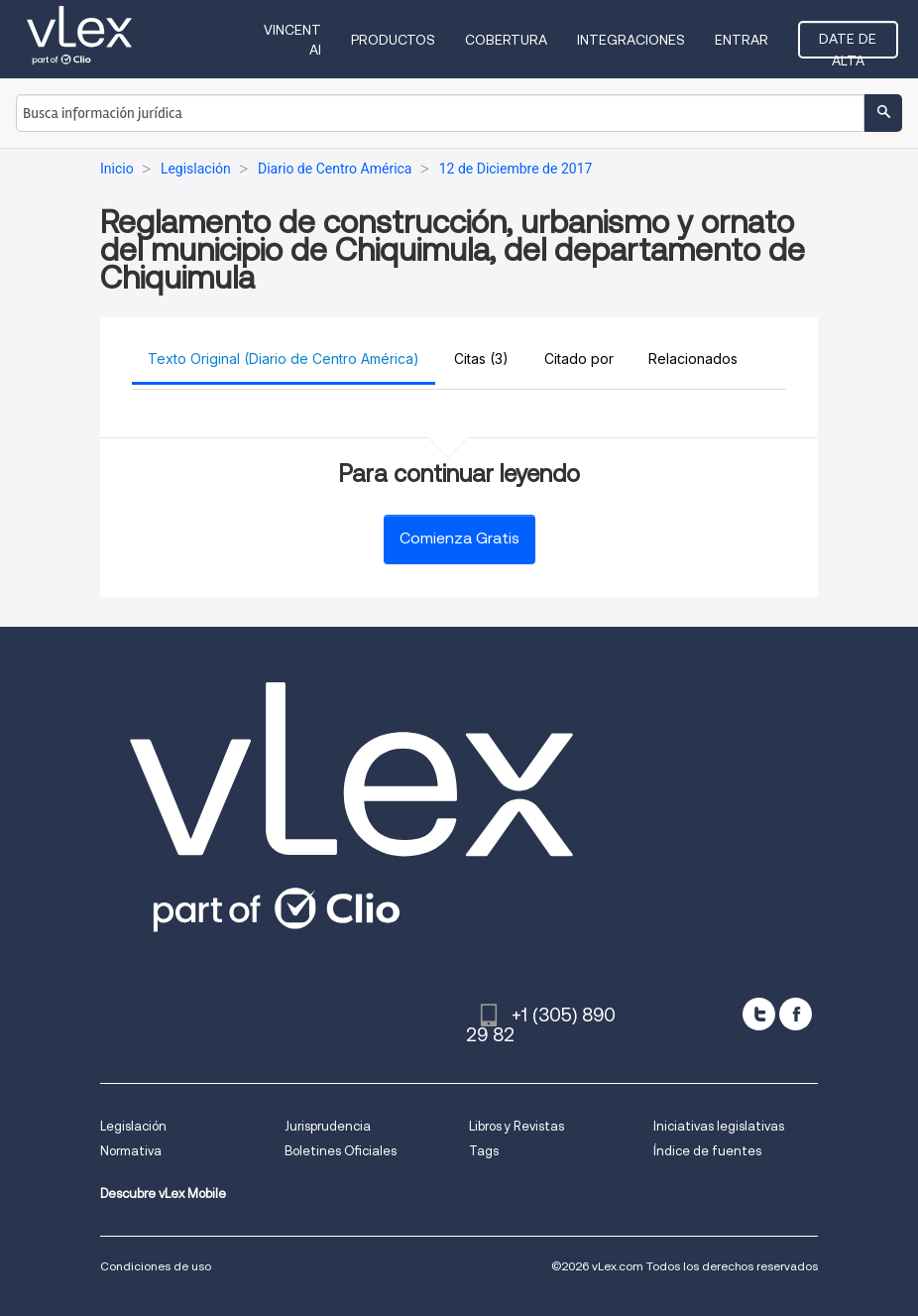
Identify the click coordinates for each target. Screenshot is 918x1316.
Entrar (741, 40)
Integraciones (631, 40)
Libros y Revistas (516, 1126)
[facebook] (795, 1014)
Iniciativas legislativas (718, 1126)
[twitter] (759, 1014)
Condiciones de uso (155, 1265)
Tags (484, 1150)
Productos (393, 40)
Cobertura (506, 40)
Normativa (131, 1150)
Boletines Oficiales (341, 1150)
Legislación (133, 1126)
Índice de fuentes (707, 1150)
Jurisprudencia (328, 1126)
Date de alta (847, 45)
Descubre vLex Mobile (163, 1193)
